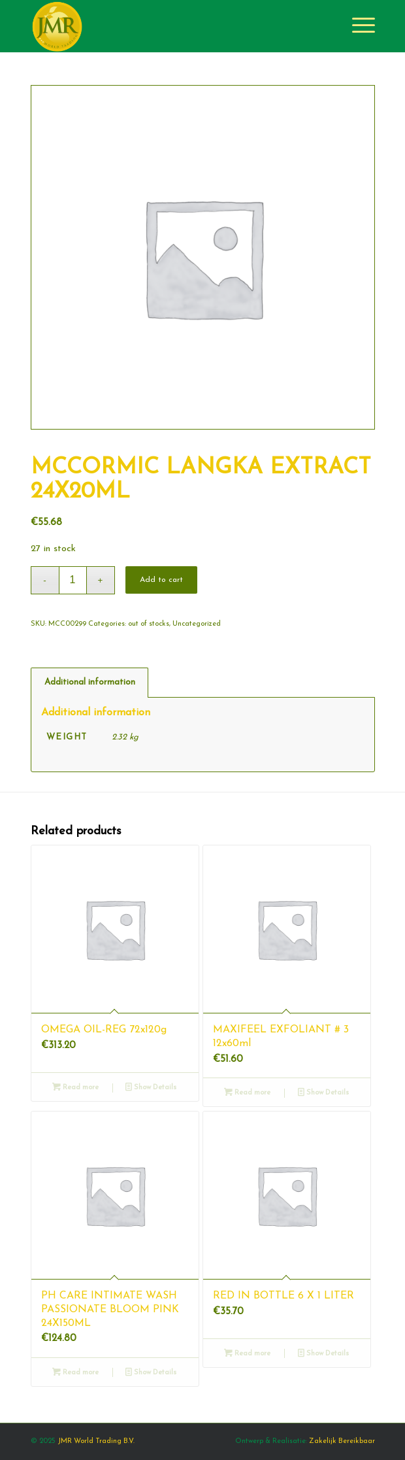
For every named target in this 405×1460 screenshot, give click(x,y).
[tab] (89, 683)
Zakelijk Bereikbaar (342, 1441)
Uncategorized (196, 624)
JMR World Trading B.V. (96, 1441)
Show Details (150, 1088)
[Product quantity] (73, 580)
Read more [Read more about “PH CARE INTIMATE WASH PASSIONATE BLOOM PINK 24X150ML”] (75, 1373)
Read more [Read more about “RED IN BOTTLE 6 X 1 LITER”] (247, 1354)
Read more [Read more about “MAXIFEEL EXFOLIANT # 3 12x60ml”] (247, 1093)
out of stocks (148, 624)
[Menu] (357, 26)
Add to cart (161, 580)
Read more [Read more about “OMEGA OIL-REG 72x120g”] (75, 1088)
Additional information (89, 682)
